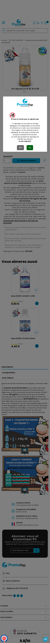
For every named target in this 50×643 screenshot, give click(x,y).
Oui (30, 148)
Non (20, 148)
